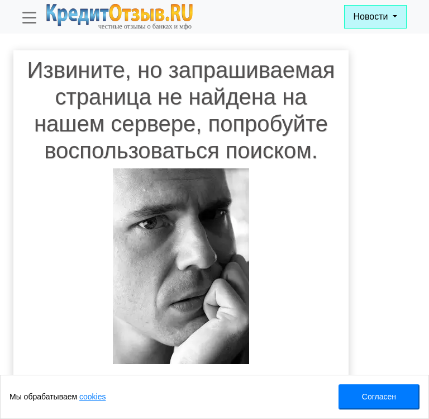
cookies (92, 396)
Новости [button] (372, 16)
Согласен (379, 396)
